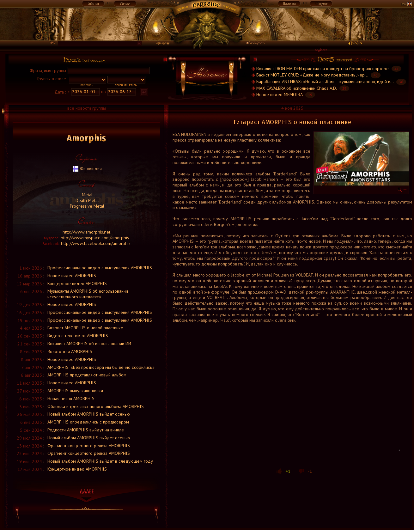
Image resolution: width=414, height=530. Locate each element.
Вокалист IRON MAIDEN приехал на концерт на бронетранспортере (322, 68)
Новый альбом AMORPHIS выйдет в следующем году (100, 461)
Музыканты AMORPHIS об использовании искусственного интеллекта (87, 294)
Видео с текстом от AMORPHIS (77, 335)
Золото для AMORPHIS (69, 351)
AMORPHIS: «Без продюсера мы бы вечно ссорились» (101, 367)
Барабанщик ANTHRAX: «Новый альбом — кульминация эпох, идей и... (324, 81)
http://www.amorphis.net (86, 232)
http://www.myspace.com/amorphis (95, 238)
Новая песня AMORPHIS (70, 398)
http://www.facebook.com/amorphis (96, 243)
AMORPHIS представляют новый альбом (86, 375)
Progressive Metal (86, 206)
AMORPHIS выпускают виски (75, 390)
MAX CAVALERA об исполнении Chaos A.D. (297, 88)
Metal (87, 195)
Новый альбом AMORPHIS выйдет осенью (88, 414)
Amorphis (86, 138)
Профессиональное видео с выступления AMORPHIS (99, 268)
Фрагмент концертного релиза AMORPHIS (88, 445)
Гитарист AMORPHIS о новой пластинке (85, 328)
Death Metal (86, 200)
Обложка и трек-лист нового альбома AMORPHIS (95, 406)
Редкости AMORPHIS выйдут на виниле (85, 430)
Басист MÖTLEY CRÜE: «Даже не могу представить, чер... (312, 75)
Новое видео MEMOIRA (279, 94)
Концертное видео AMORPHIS (77, 283)
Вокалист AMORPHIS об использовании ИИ (89, 343)
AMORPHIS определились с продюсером (88, 422)
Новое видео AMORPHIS (71, 275)
